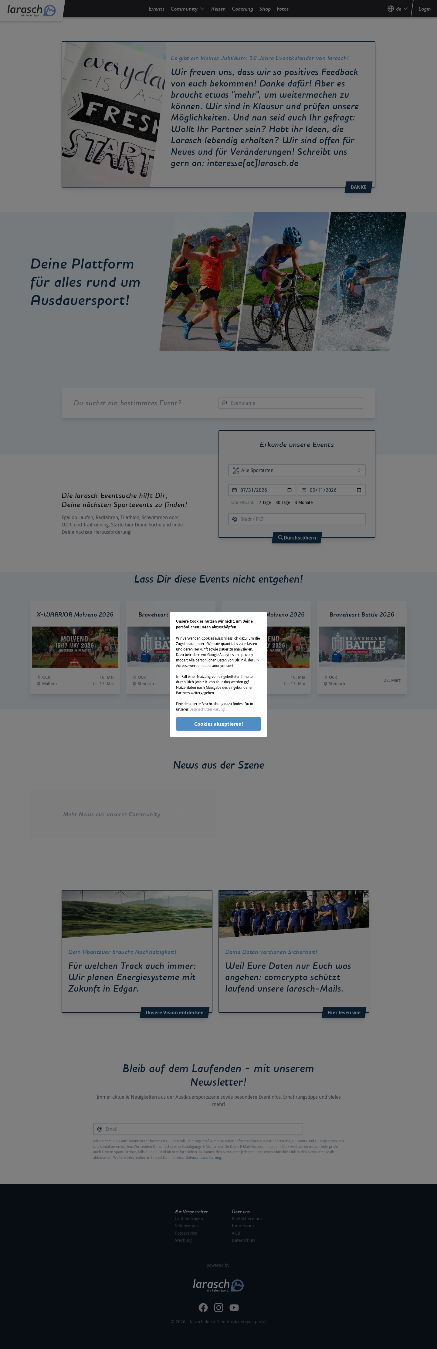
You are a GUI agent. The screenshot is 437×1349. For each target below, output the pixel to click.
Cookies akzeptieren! (218, 724)
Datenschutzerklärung (207, 709)
